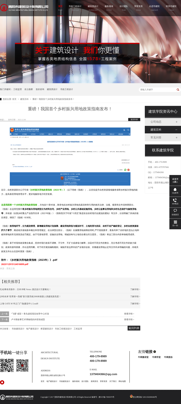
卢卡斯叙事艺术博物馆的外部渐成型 (28, 319)
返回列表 (134, 119)
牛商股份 (168, 357)
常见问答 (156, 137)
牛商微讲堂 (143, 357)
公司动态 (156, 121)
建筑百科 (24, 99)
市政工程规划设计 (63, 329)
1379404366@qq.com (164, 177)
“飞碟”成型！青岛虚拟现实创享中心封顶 (30, 314)
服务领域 (109, 8)
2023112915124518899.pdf (14, 264)
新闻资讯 (94, 381)
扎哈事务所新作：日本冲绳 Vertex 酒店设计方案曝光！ (25, 289)
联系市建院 (171, 8)
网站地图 (122, 381)
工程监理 (17, 89)
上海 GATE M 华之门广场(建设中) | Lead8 (19, 304)
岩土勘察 (28, 89)
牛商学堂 (156, 357)
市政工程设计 (75, 8)
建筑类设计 (93, 8)
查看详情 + (129, 314)
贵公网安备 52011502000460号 (143, 397)
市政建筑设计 (18, 329)
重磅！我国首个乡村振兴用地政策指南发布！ (53, 99)
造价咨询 (40, 89)
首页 (60, 8)
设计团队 (123, 8)
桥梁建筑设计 (47, 329)
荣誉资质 (138, 8)
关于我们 (113, 381)
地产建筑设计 (32, 329)
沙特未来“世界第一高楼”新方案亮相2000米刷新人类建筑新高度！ (30, 296)
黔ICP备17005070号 (106, 397)
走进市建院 (154, 8)
